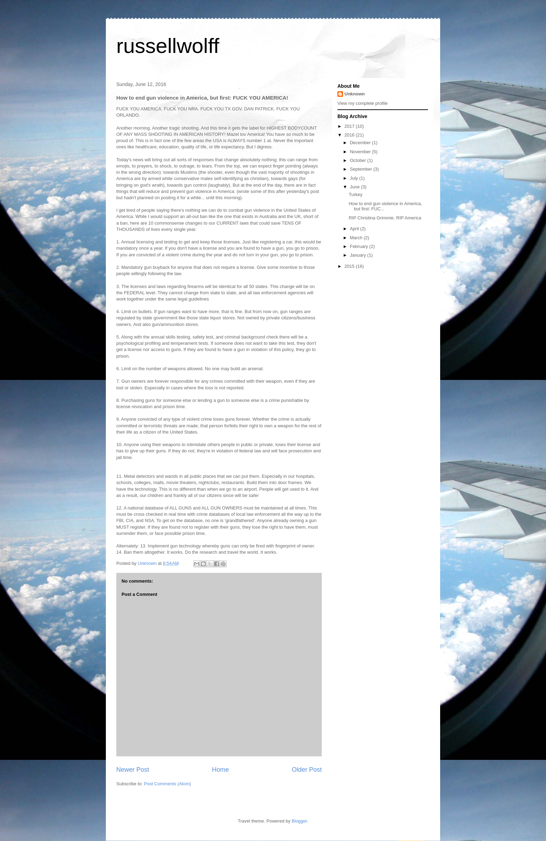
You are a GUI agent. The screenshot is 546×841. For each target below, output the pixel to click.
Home (220, 769)
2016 (350, 135)
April (355, 228)
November (361, 151)
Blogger (299, 821)
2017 (350, 126)
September (361, 169)
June (355, 186)
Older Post (307, 769)
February (359, 246)
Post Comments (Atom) (167, 783)
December (361, 142)
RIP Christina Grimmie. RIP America (385, 217)
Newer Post (132, 769)
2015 (350, 266)
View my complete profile (362, 103)
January (358, 255)
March (357, 237)
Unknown (354, 93)
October (358, 160)
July (354, 178)
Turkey (355, 194)
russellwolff (167, 45)
